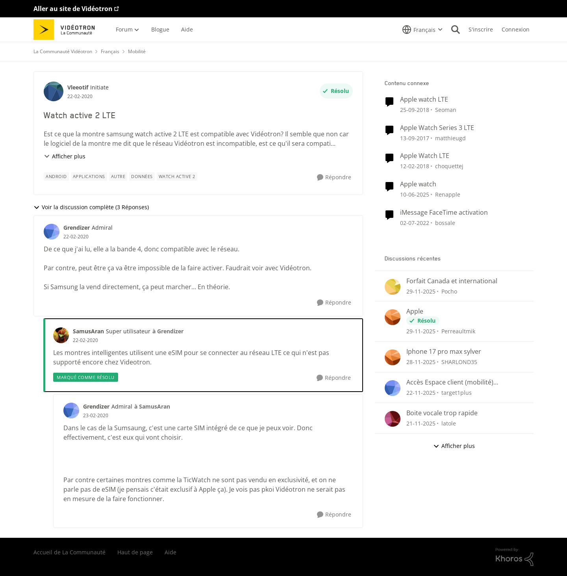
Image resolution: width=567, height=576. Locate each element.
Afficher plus (64, 156)
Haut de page (135, 552)
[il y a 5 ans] (414, 223)
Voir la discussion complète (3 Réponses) (91, 207)
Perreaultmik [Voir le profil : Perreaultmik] (458, 331)
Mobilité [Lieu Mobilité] (137, 51)
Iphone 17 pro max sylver (443, 351)
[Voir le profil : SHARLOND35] (392, 357)
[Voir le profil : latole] (392, 419)
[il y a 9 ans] (414, 138)
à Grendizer (167, 331)
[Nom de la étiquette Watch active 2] (177, 176)
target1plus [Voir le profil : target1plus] (456, 392)
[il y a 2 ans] (414, 194)
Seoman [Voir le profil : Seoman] (445, 109)
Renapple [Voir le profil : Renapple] (447, 194)
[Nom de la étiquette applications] (89, 176)
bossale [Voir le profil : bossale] (445, 223)
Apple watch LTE (424, 99)
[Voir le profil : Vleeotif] (53, 91)
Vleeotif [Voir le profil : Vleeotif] (77, 87)
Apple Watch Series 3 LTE (437, 128)
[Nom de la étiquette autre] (118, 176)
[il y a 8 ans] (414, 110)
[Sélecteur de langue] (422, 29)
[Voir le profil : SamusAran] (61, 335)
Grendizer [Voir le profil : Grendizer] (76, 227)
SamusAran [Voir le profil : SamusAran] (88, 331)
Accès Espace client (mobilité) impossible (449, 382)
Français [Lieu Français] (110, 51)
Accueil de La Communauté (69, 552)
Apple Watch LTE (424, 156)
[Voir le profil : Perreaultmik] (392, 317)
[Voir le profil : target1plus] (392, 388)
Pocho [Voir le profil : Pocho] (449, 291)
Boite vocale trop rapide (442, 413)
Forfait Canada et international (451, 281)
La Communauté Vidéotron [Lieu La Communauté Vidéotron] (62, 51)
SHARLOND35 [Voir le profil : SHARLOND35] (459, 362)
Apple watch (418, 184)
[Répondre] (334, 177)
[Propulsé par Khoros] (515, 557)
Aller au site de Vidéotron (73, 8)
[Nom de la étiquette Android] (56, 176)
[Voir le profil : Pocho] (392, 287)
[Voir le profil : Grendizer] (51, 232)
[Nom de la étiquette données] (142, 176)
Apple (414, 311)
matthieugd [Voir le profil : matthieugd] (450, 137)
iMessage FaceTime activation (444, 212)
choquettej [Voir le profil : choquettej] (449, 166)
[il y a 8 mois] (420, 291)
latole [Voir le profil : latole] (448, 423)
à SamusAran (152, 406)
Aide (170, 552)
